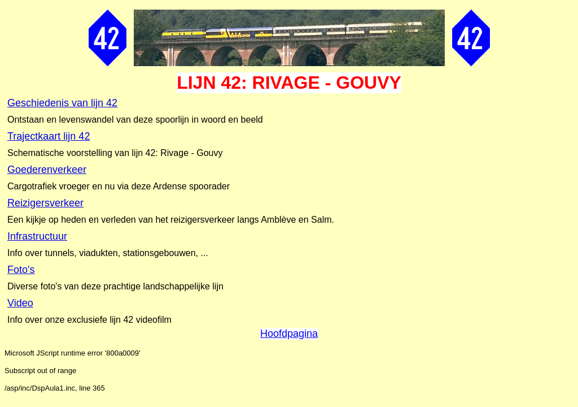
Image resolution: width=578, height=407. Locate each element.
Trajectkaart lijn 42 (48, 136)
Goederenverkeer (46, 169)
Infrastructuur (37, 236)
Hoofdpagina (289, 333)
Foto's (20, 269)
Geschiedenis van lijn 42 (62, 103)
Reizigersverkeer (45, 203)
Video (20, 303)
